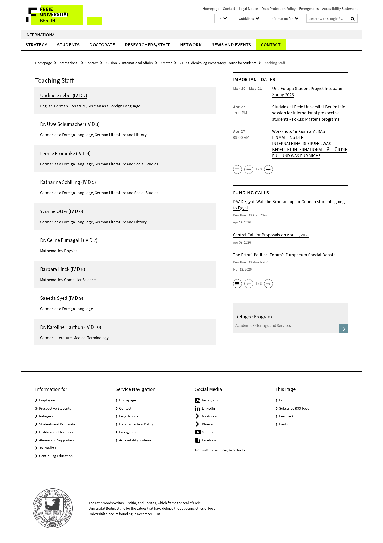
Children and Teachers (56, 432)
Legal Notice (248, 8)
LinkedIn (208, 408)
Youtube (208, 432)
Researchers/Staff (147, 45)
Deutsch (285, 424)
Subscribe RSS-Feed (294, 408)
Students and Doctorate (57, 424)
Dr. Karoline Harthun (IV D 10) (70, 327)
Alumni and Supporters (56, 440)
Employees (47, 400)
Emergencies (309, 8)
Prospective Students (55, 408)
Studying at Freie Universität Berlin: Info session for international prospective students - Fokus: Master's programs (308, 113)
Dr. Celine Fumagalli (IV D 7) (68, 240)
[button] (222, 18)
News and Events (231, 45)
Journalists (47, 447)
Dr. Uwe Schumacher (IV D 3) (70, 124)
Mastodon (209, 416)
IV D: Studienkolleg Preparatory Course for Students (217, 62)
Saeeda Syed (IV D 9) (61, 298)
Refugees (46, 416)
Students (68, 45)
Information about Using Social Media (220, 450)
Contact (229, 8)
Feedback (286, 416)
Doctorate (102, 45)
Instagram (210, 400)
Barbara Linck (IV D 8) (62, 269)
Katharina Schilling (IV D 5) (68, 182)
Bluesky (208, 424)
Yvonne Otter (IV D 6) (61, 211)
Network (191, 45)
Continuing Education (56, 456)
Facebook (209, 440)
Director (166, 62)
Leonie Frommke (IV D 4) (65, 153)
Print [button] (283, 400)
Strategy (36, 45)
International (41, 35)
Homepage (211, 8)
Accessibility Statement (340, 8)
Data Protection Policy (279, 8)
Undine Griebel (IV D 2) (63, 95)
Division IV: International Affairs (129, 62)
